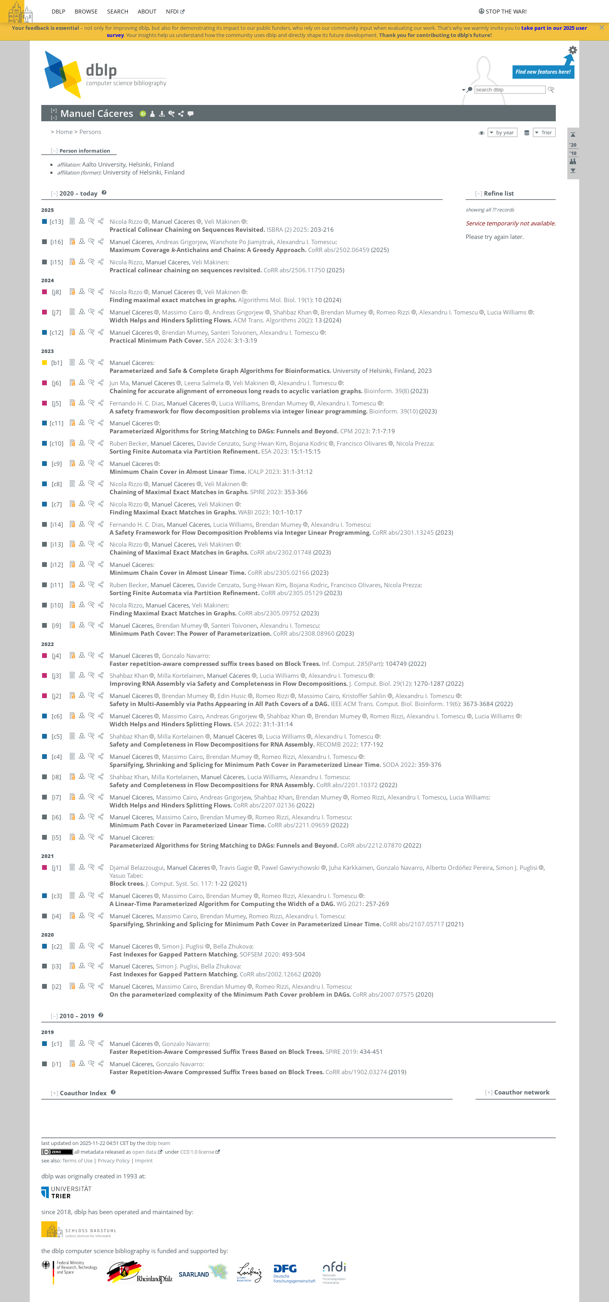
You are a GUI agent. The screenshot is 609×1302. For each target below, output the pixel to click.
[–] (54, 150)
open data (144, 1151)
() (275, 300)
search (117, 11)
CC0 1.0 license (197, 1151)
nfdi (172, 11)
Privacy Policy (114, 1160)
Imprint (144, 1160)
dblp (58, 11)
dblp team (158, 1143)
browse (86, 11)
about (147, 11)
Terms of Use (77, 1160)
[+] (489, 1092)
